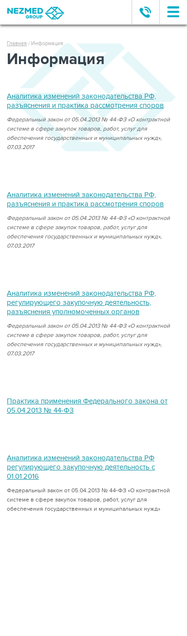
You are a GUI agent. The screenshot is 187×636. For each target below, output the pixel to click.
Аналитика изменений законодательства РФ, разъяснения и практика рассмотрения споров (85, 101)
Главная (17, 43)
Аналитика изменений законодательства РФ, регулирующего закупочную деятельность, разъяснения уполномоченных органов (81, 302)
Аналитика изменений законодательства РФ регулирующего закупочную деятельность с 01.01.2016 (81, 467)
